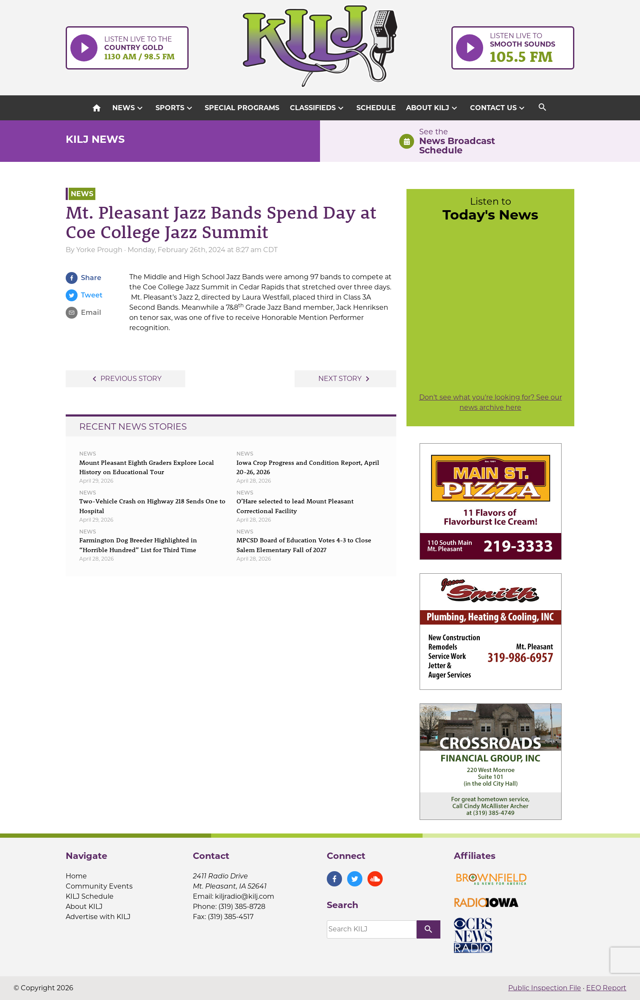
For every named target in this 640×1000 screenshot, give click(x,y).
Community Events (99, 886)
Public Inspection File (544, 988)
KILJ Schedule (90, 896)
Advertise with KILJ (98, 917)
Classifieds (318, 108)
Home (76, 876)
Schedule (376, 108)
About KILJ (432, 108)
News (128, 108)
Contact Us (498, 108)
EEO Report (606, 988)
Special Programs (242, 108)
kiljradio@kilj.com (244, 896)
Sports (175, 108)
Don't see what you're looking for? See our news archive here (490, 402)
